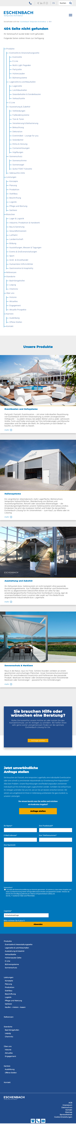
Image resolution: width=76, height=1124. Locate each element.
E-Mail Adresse (10, 836)
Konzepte (9, 981)
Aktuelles (9, 1054)
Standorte (8, 1027)
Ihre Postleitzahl (46, 826)
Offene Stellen (11, 1073)
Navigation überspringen (14, 939)
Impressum (67, 1106)
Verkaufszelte (10, 955)
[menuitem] (53, 3)
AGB (70, 1103)
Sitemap (68, 1113)
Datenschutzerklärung (22, 890)
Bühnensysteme (12, 965)
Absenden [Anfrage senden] (38, 925)
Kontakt (7, 1083)
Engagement (10, 1057)
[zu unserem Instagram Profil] (46, 3)
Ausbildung (9, 1070)
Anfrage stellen (38, 741)
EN (53, 3)
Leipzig (8, 1034)
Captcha (8, 911)
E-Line (7, 962)
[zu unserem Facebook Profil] (43, 3)
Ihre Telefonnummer (48, 836)
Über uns (7, 1047)
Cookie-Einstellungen (63, 1118)
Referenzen (8, 1018)
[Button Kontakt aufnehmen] (43, 1121)
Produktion (9, 988)
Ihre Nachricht (9, 846)
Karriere (7, 1067)
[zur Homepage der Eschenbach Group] (14, 1100)
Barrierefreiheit (66, 1115)
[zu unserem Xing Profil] (37, 3)
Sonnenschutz (11, 968)
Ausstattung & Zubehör (14, 952)
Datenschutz (66, 1108)
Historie (8, 1050)
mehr (7, 431)
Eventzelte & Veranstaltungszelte (18, 945)
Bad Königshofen (12, 1031)
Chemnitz (9, 1037)
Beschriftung (10, 995)
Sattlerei (8, 1005)
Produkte (8, 942)
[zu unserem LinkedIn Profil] (40, 3)
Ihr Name (8, 826)
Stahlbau (8, 991)
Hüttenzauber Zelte (13, 958)
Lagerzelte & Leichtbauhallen (17, 948)
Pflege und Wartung (13, 1001)
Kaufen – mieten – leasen (15, 1008)
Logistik (8, 998)
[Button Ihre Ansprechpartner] (33, 1121)
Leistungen (8, 978)
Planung (8, 985)
